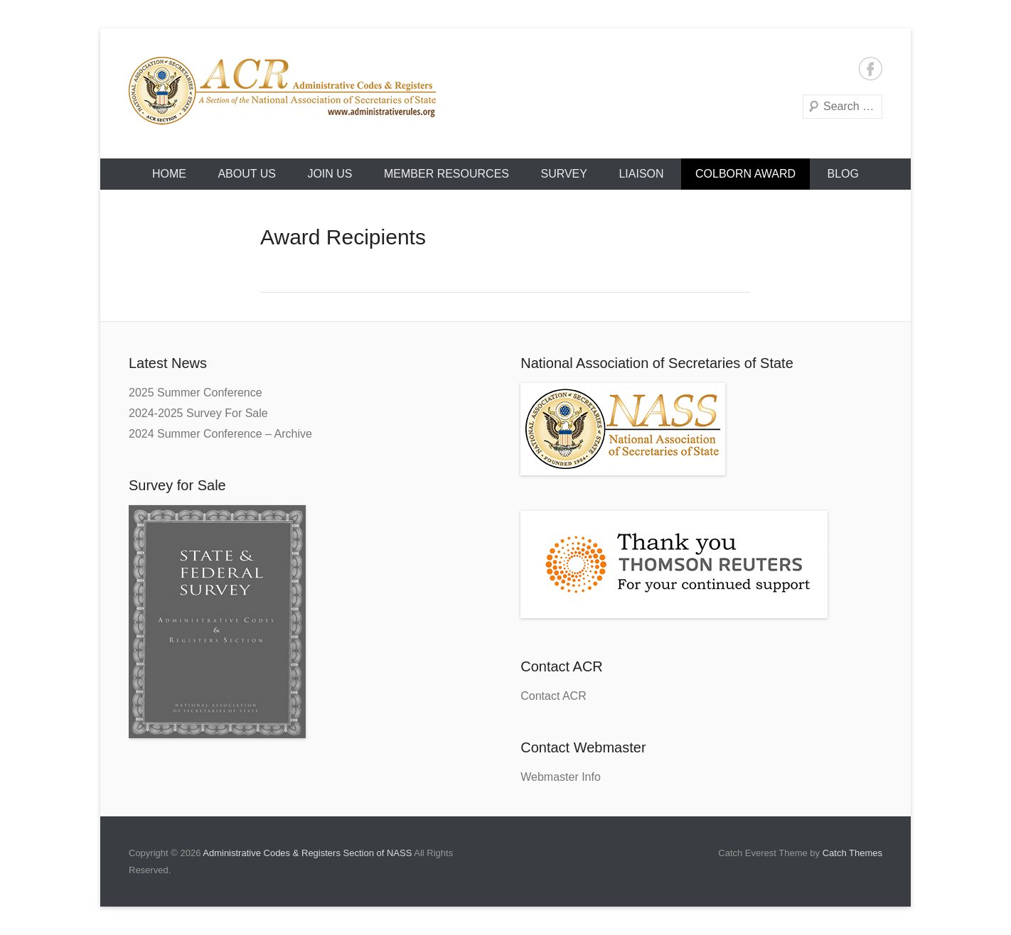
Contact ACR (553, 696)
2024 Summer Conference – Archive (220, 434)
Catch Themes (852, 853)
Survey (563, 174)
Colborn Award (745, 174)
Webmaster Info (560, 777)
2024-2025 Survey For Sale (198, 413)
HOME (169, 174)
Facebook (870, 68)
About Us (247, 174)
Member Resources (446, 174)
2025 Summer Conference (195, 393)
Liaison (641, 174)
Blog (843, 174)
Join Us (329, 174)
